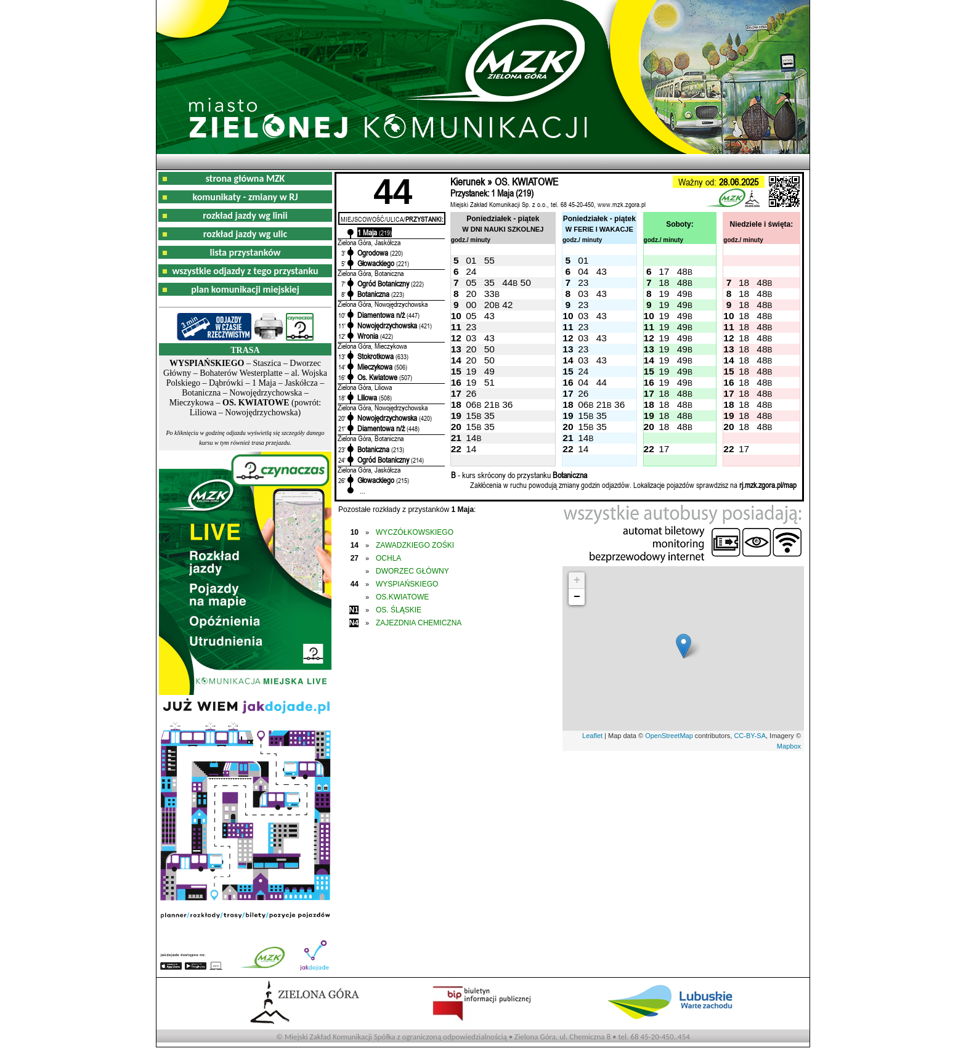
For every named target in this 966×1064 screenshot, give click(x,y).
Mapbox (789, 746)
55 (489, 260)
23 (583, 282)
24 (471, 271)
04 (583, 271)
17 (664, 271)
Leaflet (592, 735)
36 (507, 404)
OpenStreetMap (669, 735)
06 (471, 404)
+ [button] (577, 580)
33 (489, 293)
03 (583, 293)
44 (507, 282)
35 (489, 282)
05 (471, 282)
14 (471, 438)
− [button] (577, 597)
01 (471, 260)
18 (664, 282)
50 (526, 282)
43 (601, 271)
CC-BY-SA (750, 735)
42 (507, 304)
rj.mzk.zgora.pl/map (768, 485)
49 (682, 293)
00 (471, 304)
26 (471, 393)
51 (489, 382)
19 (664, 293)
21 (489, 404)
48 (682, 271)
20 (471, 293)
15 (471, 415)
